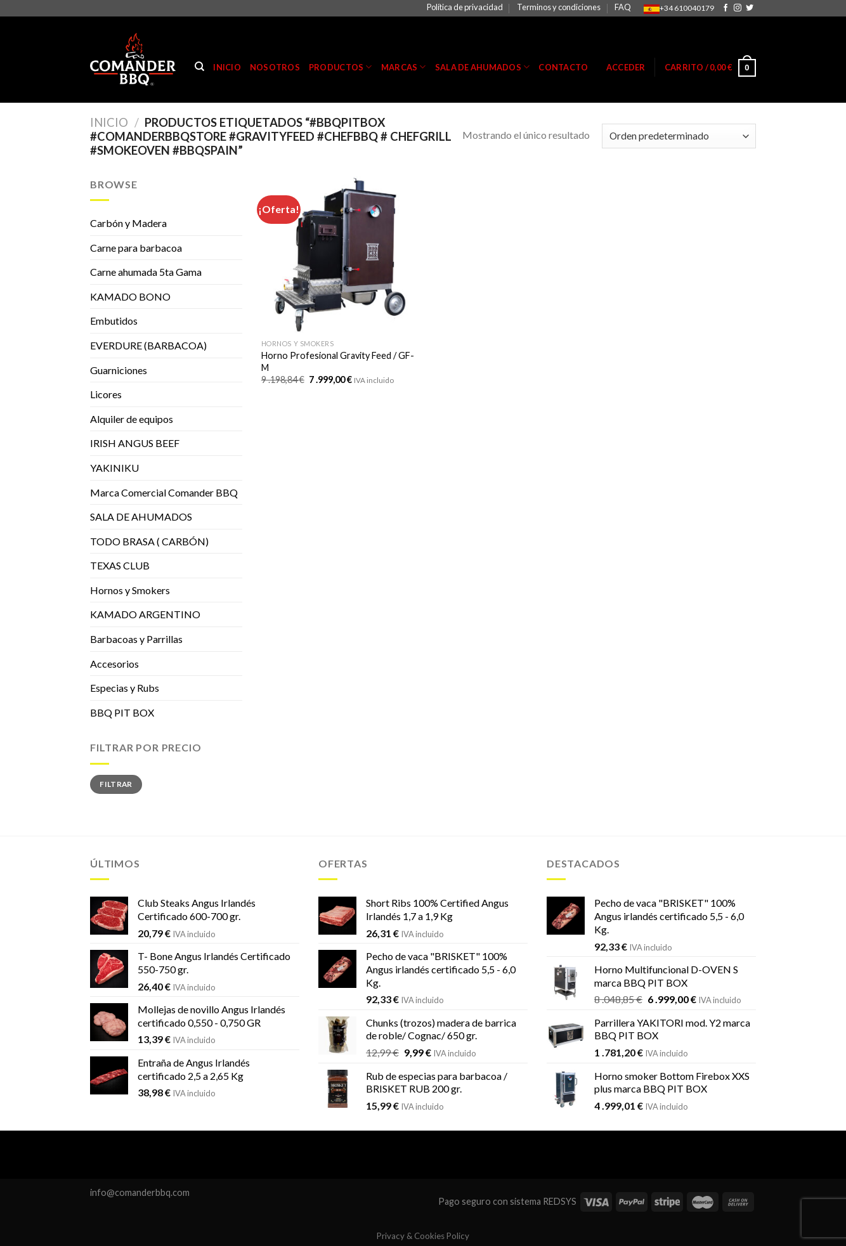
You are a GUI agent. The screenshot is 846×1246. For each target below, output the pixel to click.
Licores (106, 394)
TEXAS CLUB (120, 565)
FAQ (623, 7)
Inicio (227, 67)
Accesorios (114, 664)
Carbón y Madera (128, 223)
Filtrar (116, 784)
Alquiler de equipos (131, 419)
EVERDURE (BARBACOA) (148, 345)
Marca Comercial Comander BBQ (164, 492)
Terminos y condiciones (559, 7)
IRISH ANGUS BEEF (134, 443)
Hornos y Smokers (130, 590)
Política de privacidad (465, 7)
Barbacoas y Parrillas (136, 639)
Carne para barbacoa (136, 248)
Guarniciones (118, 370)
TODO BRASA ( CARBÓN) (149, 541)
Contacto (563, 67)
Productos (340, 67)
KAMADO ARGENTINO (145, 614)
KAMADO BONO (130, 296)
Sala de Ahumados (482, 67)
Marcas (403, 67)
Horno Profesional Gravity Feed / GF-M (337, 361)
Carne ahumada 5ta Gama (146, 272)
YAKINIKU (114, 468)
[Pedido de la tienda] (679, 136)
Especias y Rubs (124, 688)
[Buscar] (199, 67)
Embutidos (114, 321)
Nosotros (275, 67)
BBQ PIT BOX (122, 712)
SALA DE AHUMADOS (141, 516)
